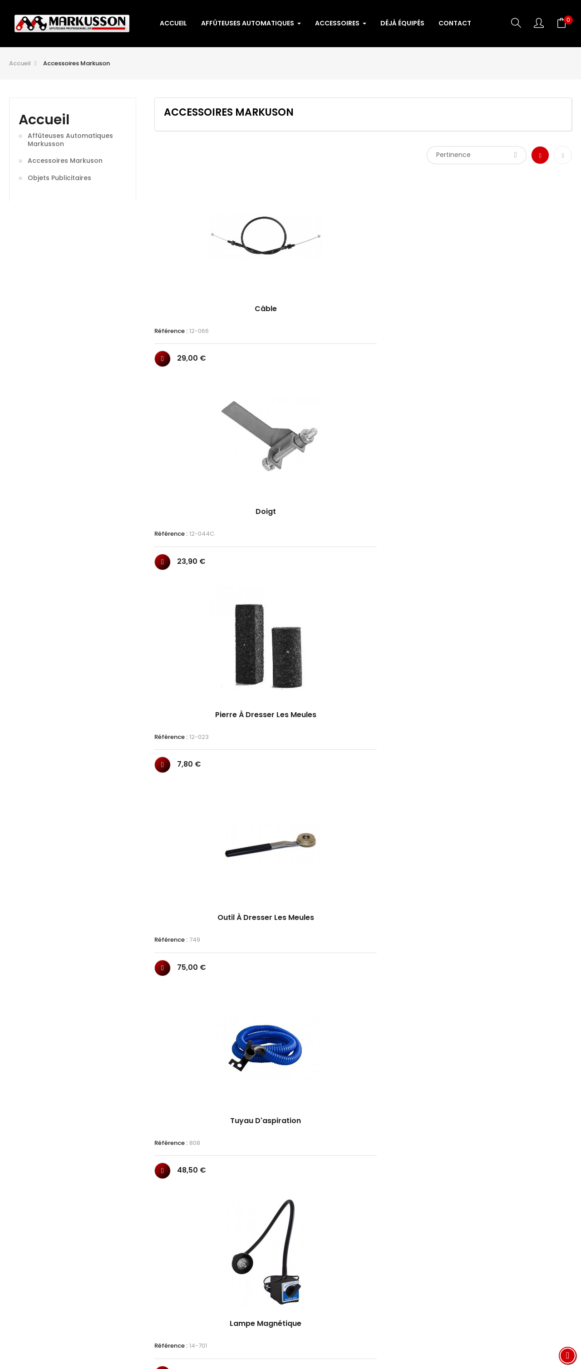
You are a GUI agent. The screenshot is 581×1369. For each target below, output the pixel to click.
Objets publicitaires (59, 178)
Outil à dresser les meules (526, 290)
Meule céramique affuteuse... (199, 1013)
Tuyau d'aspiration (199, 467)
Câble (200, 286)
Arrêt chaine (527, 467)
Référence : (170, 308)
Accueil (44, 119)
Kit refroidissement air (200, 648)
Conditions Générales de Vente (251, 1295)
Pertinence (476, 154)
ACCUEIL (172, 1295)
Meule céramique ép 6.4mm (418, 833)
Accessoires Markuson (65, 161)
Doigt (309, 286)
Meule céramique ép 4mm (200, 833)
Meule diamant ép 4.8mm (417, 652)
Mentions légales (347, 1295)
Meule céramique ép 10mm (527, 833)
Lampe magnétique (309, 467)
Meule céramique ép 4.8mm (309, 833)
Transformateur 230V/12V (309, 1013)
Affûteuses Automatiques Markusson (70, 140)
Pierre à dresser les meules (417, 290)
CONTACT (406, 1295)
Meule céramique (526, 648)
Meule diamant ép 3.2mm (309, 652)
